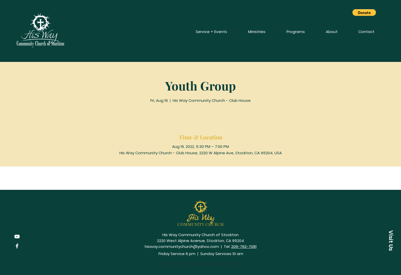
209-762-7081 (244, 246)
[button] (364, 12)
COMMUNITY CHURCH (200, 224)
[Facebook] (17, 246)
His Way (201, 218)
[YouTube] (17, 236)
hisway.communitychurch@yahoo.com (182, 246)
